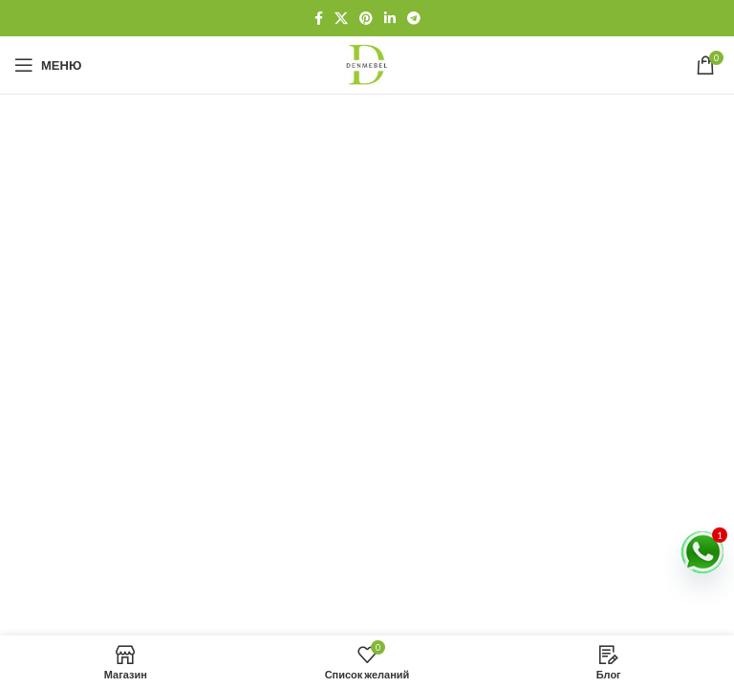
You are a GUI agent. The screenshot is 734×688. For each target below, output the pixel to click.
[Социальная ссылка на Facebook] (319, 18)
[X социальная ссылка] (341, 18)
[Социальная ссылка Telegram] (413, 18)
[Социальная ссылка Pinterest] (366, 18)
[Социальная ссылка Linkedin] (389, 18)
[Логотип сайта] (366, 63)
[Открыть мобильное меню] (48, 65)
